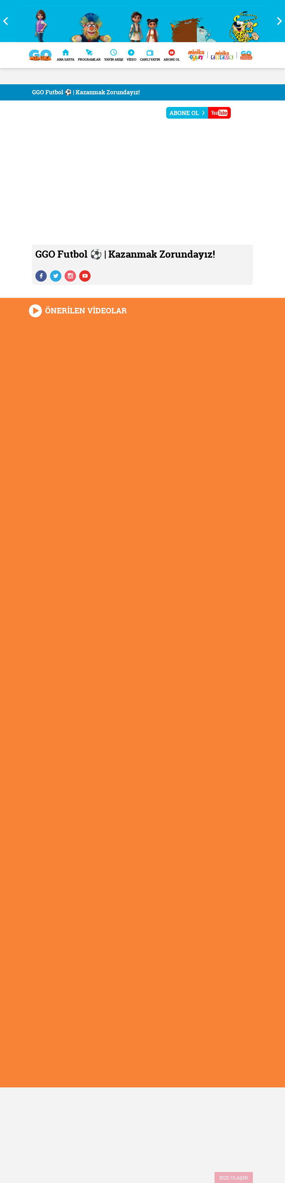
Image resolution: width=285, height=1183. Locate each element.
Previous (8, 21)
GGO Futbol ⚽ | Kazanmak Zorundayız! (86, 92)
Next (277, 21)
